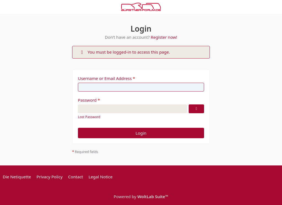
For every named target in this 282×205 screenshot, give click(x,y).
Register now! (164, 37)
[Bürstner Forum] (141, 6)
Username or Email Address (105, 78)
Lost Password (89, 117)
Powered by (141, 196)
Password (87, 100)
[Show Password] (196, 108)
